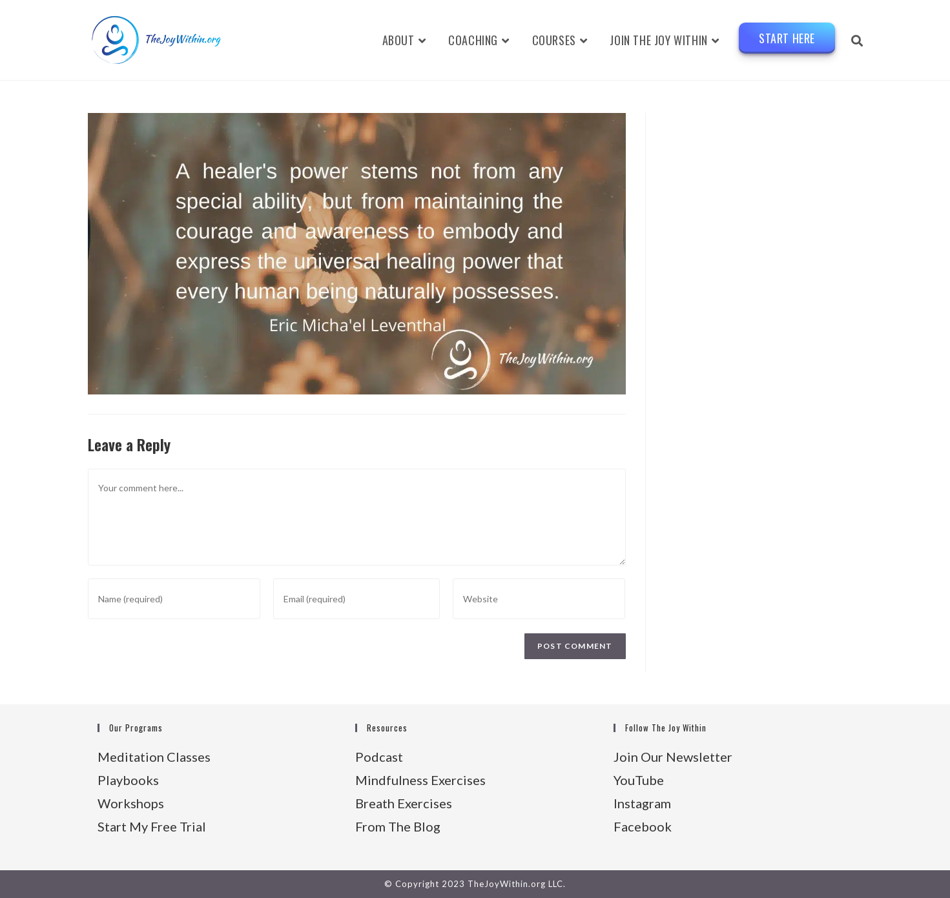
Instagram (642, 803)
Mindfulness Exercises (420, 780)
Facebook (643, 826)
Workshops (131, 803)
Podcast (379, 756)
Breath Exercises (403, 803)
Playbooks (128, 780)
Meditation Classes (154, 756)
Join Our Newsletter (673, 756)
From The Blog (397, 826)
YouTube (639, 780)
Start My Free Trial (152, 826)
